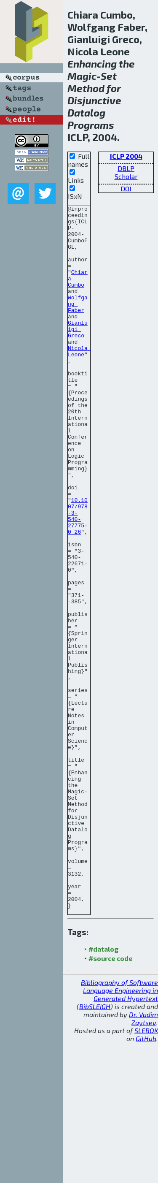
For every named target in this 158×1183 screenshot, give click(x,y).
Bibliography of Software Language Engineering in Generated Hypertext (119, 1131)
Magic (81, 76)
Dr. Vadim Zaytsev (143, 1159)
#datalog (103, 1089)
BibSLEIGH (94, 1147)
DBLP (126, 168)
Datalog (86, 112)
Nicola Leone (79, 380)
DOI (126, 189)
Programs (90, 125)
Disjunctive (94, 100)
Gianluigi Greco (78, 354)
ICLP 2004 (126, 156)
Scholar (126, 176)
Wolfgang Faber (78, 323)
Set (109, 76)
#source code (110, 1099)
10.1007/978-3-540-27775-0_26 (78, 578)
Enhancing (92, 63)
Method (85, 88)
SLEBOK (146, 1171)
